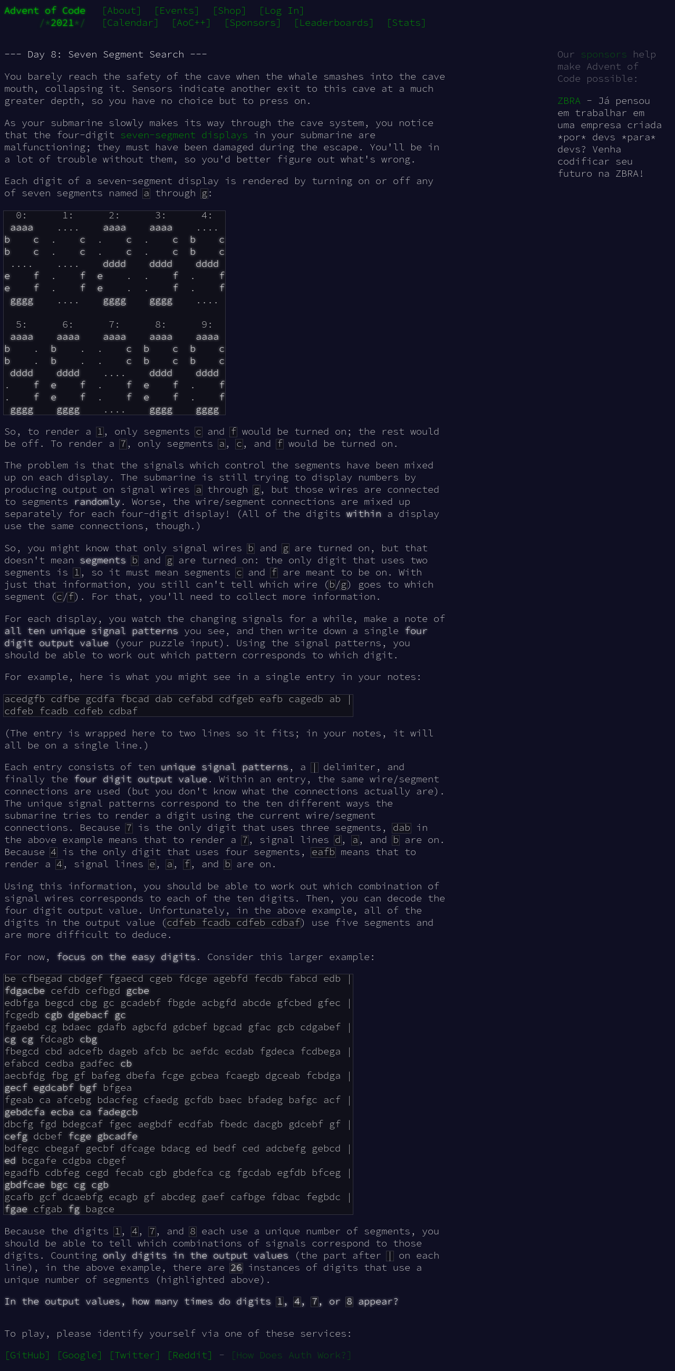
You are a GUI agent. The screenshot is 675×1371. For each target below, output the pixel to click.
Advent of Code (44, 10)
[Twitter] (135, 1355)
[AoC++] (191, 22)
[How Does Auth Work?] (291, 1355)
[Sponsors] (253, 22)
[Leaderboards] (333, 22)
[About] (121, 10)
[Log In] (281, 10)
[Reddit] (190, 1355)
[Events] (176, 10)
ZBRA (569, 100)
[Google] (79, 1355)
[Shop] (229, 10)
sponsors (604, 54)
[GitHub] (27, 1355)
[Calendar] (130, 22)
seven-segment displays (184, 135)
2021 (62, 22)
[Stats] (406, 22)
